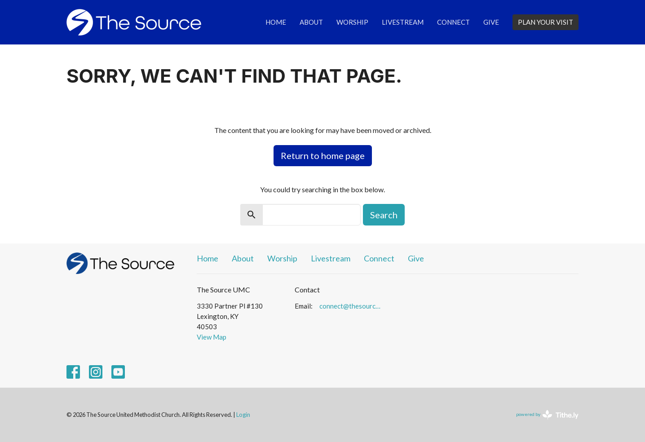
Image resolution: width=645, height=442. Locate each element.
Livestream (403, 22)
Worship (352, 22)
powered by (547, 415)
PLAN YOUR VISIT (545, 22)
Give (491, 22)
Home (275, 22)
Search (384, 214)
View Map (211, 337)
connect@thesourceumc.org (351, 306)
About (311, 22)
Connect (453, 22)
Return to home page (323, 155)
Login (243, 414)
